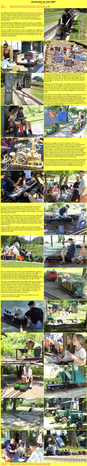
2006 (18, 6)
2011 (34, 6)
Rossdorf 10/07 (47, 7)
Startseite (3, 5)
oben (7, 463)
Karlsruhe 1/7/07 (25, 7)
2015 (46, 6)
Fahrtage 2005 (13, 6)
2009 (29, 6)
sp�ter (49, 6)
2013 (40, 6)
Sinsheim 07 (12, 7)
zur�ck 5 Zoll (3, 7)
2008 (26, 6)
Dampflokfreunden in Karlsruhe (34, 12)
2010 (31, 6)
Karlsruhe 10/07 (39, 7)
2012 (37, 6)
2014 (43, 6)
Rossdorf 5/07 (19, 7)
